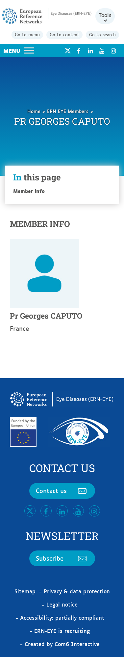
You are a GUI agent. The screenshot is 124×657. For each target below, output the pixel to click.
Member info (29, 191)
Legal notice (62, 604)
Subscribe (62, 558)
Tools (105, 15)
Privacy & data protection (77, 591)
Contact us (62, 490)
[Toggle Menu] (29, 50)
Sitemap (25, 591)
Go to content (64, 34)
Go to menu (27, 34)
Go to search (102, 34)
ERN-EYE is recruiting (62, 630)
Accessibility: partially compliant (62, 617)
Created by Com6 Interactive (62, 644)
